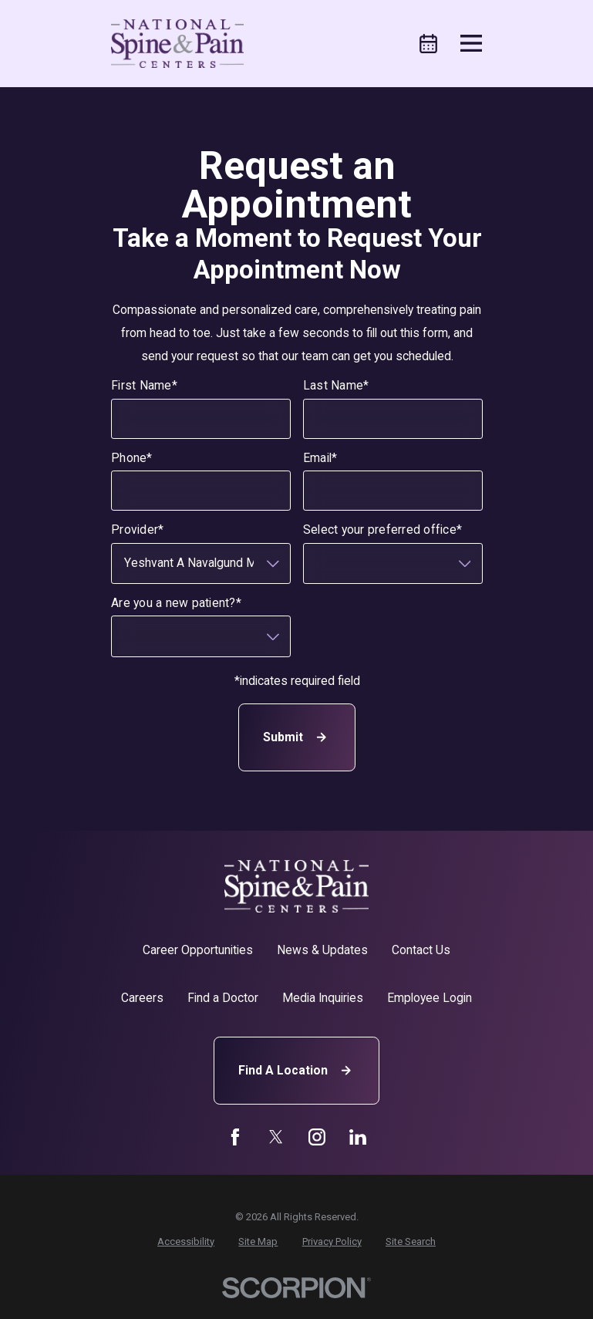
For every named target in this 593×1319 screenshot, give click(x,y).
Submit (296, 737)
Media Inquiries (322, 997)
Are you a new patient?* (176, 603)
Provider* (137, 530)
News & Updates (322, 950)
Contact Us (421, 950)
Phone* (132, 458)
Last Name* (335, 386)
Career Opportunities (198, 950)
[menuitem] (185, 1241)
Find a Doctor (222, 997)
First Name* (144, 386)
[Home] (177, 43)
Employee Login (429, 997)
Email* (319, 458)
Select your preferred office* (381, 530)
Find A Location (296, 1070)
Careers (142, 997)
